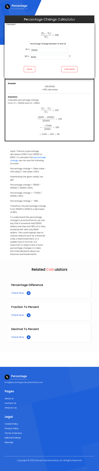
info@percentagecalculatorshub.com (24, 382)
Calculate (69, 69)
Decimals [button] (72, 19)
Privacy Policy (12, 428)
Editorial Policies (13, 437)
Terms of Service (13, 433)
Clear (29, 69)
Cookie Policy (11, 423)
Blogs (86, 19)
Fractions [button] (56, 19)
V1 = (46, 50)
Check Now (21, 293)
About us (9, 398)
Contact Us (10, 403)
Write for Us (11, 407)
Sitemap (9, 442)
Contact (11, 24)
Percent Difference (37, 19)
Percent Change (15, 19)
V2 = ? (47, 57)
